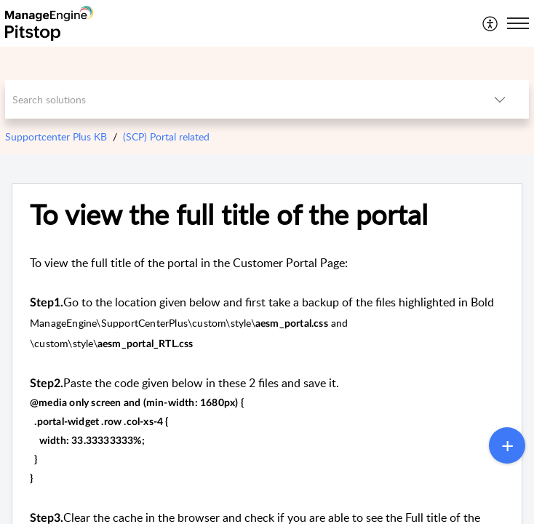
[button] (490, 23)
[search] (237, 99)
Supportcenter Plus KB (56, 136)
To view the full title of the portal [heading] (229, 215)
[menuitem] (490, 23)
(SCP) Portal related (166, 136)
